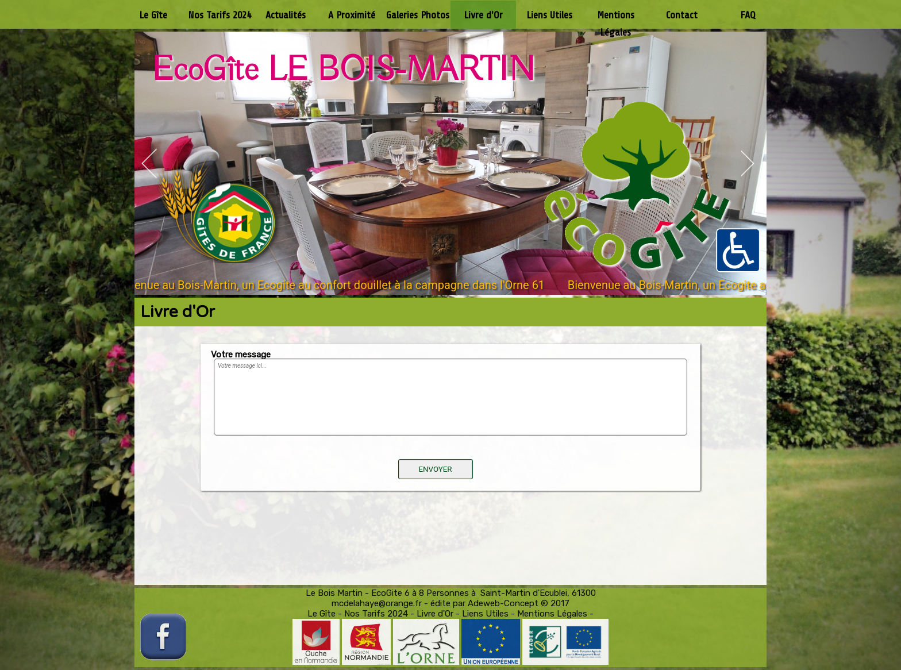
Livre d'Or (435, 614)
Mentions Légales (552, 614)
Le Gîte (321, 614)
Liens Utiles (485, 614)
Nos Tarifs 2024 (376, 614)
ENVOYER (435, 469)
